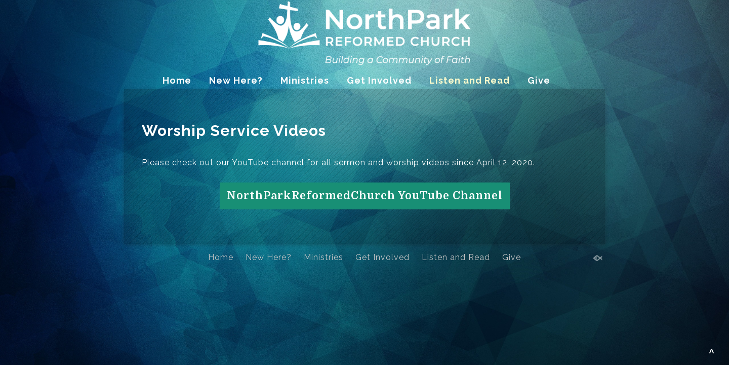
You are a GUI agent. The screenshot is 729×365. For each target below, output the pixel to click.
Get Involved (379, 80)
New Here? (236, 80)
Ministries (304, 80)
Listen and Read (469, 80)
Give (539, 80)
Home (177, 80)
